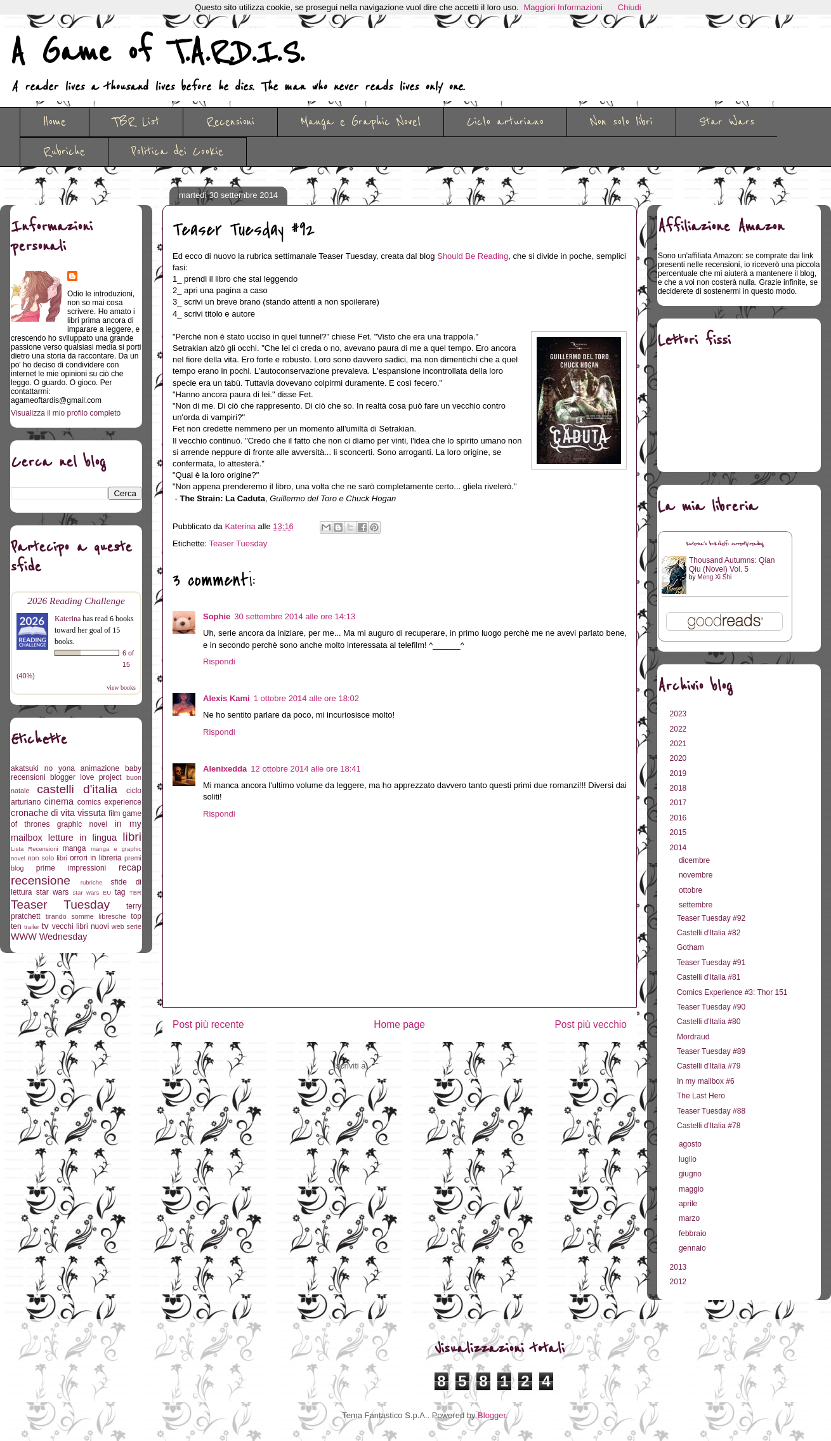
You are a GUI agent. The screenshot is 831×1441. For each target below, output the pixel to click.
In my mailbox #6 (706, 1081)
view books (121, 687)
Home (54, 121)
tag (120, 892)
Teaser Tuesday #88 (711, 1111)
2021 (679, 743)
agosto (691, 1144)
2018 (679, 788)
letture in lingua (82, 837)
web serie (126, 926)
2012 (679, 1281)
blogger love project (86, 777)
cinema (59, 801)
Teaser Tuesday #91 (711, 962)
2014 (679, 847)
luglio (688, 1159)
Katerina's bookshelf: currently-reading (725, 544)
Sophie (216, 616)
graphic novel (82, 824)
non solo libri (47, 858)
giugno (691, 1173)
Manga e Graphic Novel (361, 121)
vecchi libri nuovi (80, 926)
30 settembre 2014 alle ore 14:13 (294, 616)
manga (74, 848)
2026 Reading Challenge (76, 600)
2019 (679, 773)
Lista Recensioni (34, 848)
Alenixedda (225, 768)
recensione (40, 880)
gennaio (693, 1248)
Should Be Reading (472, 256)
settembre (697, 904)
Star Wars (726, 121)
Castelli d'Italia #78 (708, 1125)
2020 (679, 758)
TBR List (136, 121)
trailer (31, 926)
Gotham (690, 947)
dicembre (695, 860)
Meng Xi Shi (714, 577)
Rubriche (64, 151)
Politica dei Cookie (177, 151)
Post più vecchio (590, 1024)
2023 (679, 713)
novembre (697, 875)
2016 (679, 817)
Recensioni (230, 121)
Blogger (492, 1415)
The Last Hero (701, 1095)
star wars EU (92, 892)
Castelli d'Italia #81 (708, 977)
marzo (690, 1218)
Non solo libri (621, 121)
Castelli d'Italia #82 (708, 932)
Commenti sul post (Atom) (418, 1065)
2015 (679, 832)
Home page (399, 1024)
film (114, 813)
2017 (679, 802)
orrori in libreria (96, 857)
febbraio (694, 1233)
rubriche (92, 882)
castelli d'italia (77, 789)
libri (131, 836)
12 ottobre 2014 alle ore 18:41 (305, 768)
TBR (135, 892)
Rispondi (219, 661)
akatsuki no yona (43, 768)
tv (45, 926)
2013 (679, 1267)
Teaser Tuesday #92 (711, 918)
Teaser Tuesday (238, 543)
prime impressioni (71, 868)
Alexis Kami (226, 698)
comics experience (109, 802)
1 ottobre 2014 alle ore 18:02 (306, 698)
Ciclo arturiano (505, 121)
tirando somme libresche (86, 916)
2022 (679, 729)
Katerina (68, 618)
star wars (52, 892)
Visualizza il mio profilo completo (66, 413)
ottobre (692, 890)
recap (130, 867)
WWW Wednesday (49, 936)
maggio (692, 1189)
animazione (100, 768)
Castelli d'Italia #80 (708, 1021)
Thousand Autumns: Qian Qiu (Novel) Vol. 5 (732, 565)
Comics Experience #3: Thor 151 (732, 992)
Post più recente (208, 1024)
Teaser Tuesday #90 (711, 1007)
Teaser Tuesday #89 (711, 1051)
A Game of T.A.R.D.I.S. (157, 53)
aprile (689, 1203)
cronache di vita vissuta (58, 813)
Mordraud (693, 1036)
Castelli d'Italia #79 (708, 1066)
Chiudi (629, 7)
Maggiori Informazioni (563, 7)
